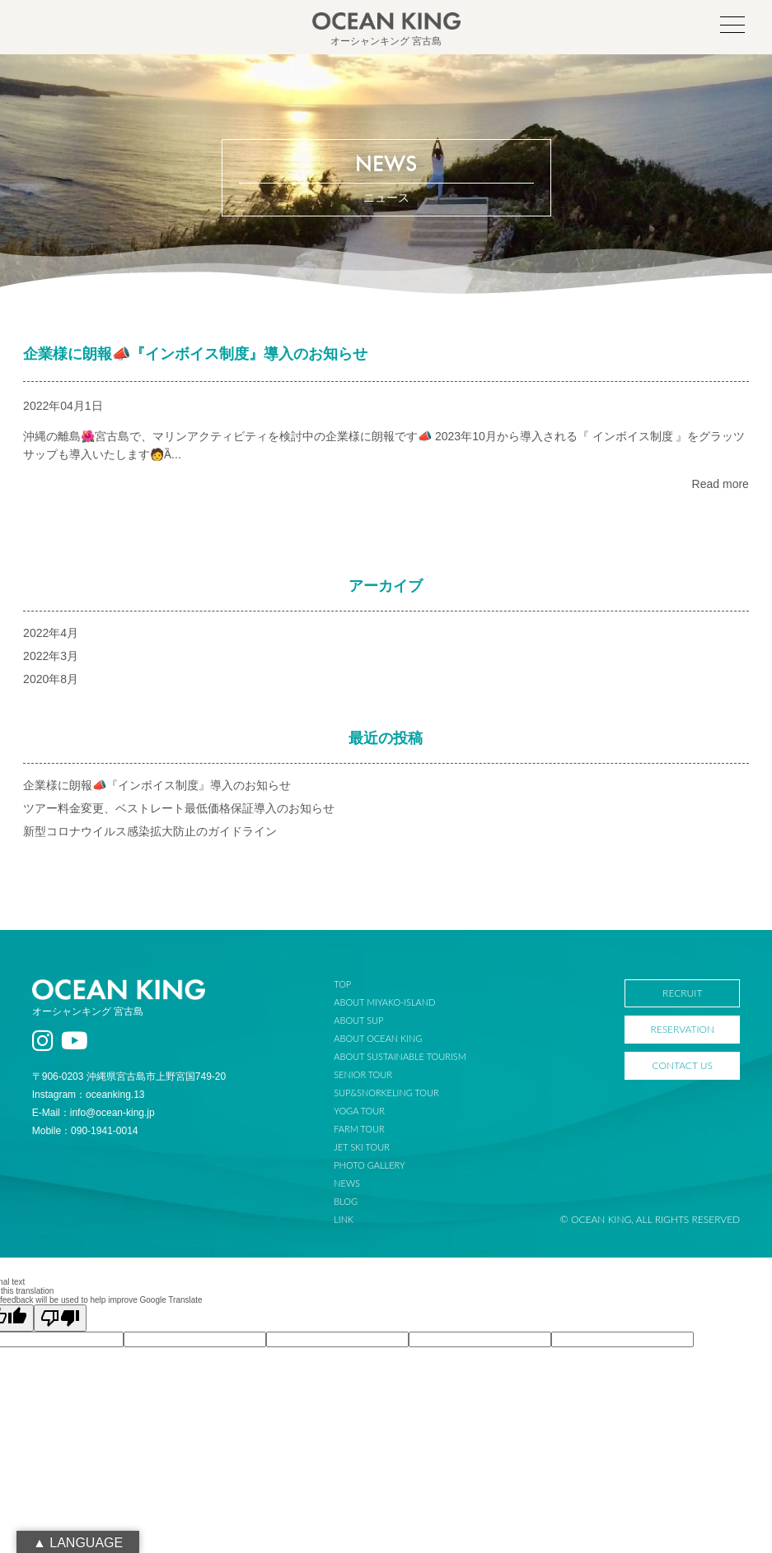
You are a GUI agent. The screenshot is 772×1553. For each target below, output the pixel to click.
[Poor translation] (60, 1318)
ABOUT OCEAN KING (378, 1038)
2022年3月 (50, 656)
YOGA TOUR (359, 1110)
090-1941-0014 (104, 1131)
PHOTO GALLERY (369, 1165)
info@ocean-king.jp (112, 1112)
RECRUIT (682, 993)
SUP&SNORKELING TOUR (386, 1092)
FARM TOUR (359, 1128)
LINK (343, 1219)
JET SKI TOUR (362, 1147)
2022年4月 (50, 632)
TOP (342, 984)
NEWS (347, 1183)
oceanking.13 (115, 1094)
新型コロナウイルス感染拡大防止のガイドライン (150, 831)
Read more (720, 484)
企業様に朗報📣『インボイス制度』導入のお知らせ (195, 354)
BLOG (346, 1201)
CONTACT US (683, 1065)
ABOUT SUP (358, 1020)
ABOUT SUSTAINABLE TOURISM (400, 1056)
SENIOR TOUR (363, 1074)
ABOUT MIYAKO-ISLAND (384, 1002)
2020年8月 (50, 679)
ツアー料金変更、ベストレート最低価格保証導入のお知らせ (179, 808)
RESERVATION (682, 1029)
